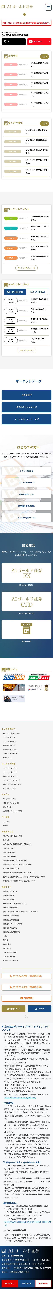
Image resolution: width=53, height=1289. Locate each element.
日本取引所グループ (10, 891)
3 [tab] (28, 14)
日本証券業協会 (8, 899)
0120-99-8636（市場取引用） (28, 987)
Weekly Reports (15, 291)
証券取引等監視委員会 (11, 907)
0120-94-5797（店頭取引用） (28, 976)
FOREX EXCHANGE (10, 960)
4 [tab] (33, 14)
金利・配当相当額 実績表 (12, 784)
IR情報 (5, 825)
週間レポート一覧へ (26, 350)
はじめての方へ (8, 728)
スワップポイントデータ (26, 419)
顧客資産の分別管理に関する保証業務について (19, 881)
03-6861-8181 (43, 1259)
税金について (8, 757)
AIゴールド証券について (11, 733)
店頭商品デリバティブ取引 (12, 811)
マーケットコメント (10, 768)
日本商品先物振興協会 (11, 920)
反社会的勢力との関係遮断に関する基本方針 (18, 872)
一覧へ (44, 56)
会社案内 (6, 821)
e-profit (27, 1283)
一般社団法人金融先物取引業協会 (15, 903)
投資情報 (27, 395)
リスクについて (8, 848)
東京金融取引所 (8, 895)
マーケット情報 (8, 763)
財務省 (5, 940)
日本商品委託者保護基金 (11, 932)
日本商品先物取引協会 (11, 915)
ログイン (11, 1283)
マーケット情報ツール (11, 753)
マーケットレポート (10, 772)
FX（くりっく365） (26, 574)
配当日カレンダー (9, 788)
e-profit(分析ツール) (26, 517)
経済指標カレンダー (26, 407)
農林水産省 (7, 948)
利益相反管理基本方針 (11, 868)
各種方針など (7, 831)
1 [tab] (20, 14)
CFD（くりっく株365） (26, 603)
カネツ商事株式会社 (10, 952)
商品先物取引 (26, 631)
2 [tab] (24, 14)
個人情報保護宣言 (9, 852)
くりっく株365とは (26, 482)
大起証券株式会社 (9, 956)
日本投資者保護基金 (10, 928)
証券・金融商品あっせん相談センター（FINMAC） (20, 911)
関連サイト (6, 886)
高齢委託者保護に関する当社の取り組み (17, 864)
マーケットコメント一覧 (26, 268)
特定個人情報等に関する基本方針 (15, 860)
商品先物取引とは (26, 494)
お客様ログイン (14, 1009)
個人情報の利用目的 (10, 856)
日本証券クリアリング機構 (12, 924)
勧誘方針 (6, 840)
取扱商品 (5, 794)
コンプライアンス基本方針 (12, 836)
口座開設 (44, 1283)
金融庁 (5, 936)
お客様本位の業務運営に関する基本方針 (17, 844)
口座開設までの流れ (26, 506)
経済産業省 (7, 944)
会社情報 (5, 817)
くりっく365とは (26, 470)
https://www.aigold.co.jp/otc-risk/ (20, 1097)
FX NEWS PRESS (37, 291)
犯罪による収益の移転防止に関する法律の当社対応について (24, 877)
